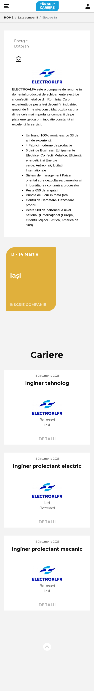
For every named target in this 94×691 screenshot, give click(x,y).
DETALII (47, 438)
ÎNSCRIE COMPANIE (28, 304)
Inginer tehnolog (47, 383)
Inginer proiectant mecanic (47, 549)
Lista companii (28, 17)
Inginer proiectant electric (47, 466)
